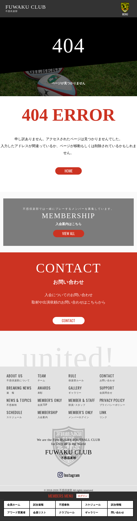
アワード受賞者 (16, 512)
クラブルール (67, 512)
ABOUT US (22, 377)
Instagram (72, 475)
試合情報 (116, 504)
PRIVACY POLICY (115, 402)
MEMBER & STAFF (84, 402)
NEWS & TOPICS (22, 402)
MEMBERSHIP (53, 414)
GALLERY (84, 389)
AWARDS (53, 389)
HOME (69, 171)
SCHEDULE (22, 414)
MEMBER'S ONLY (53, 402)
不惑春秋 (64, 504)
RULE (84, 377)
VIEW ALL (68, 233)
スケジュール (93, 504)
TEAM (53, 377)
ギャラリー (91, 512)
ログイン (82, 495)
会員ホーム (13, 504)
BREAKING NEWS (22, 389)
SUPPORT (115, 389)
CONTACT (68, 320)
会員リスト (39, 512)
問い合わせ (117, 512)
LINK (115, 414)
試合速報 (38, 504)
